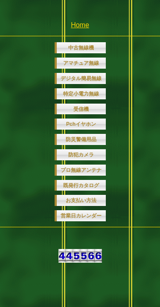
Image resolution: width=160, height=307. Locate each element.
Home (80, 25)
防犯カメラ (81, 155)
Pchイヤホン (81, 124)
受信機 (81, 109)
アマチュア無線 (81, 63)
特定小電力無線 (81, 94)
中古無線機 (81, 48)
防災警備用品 (81, 139)
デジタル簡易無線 (81, 78)
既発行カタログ (81, 185)
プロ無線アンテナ (81, 170)
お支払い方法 (81, 200)
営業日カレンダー (81, 216)
